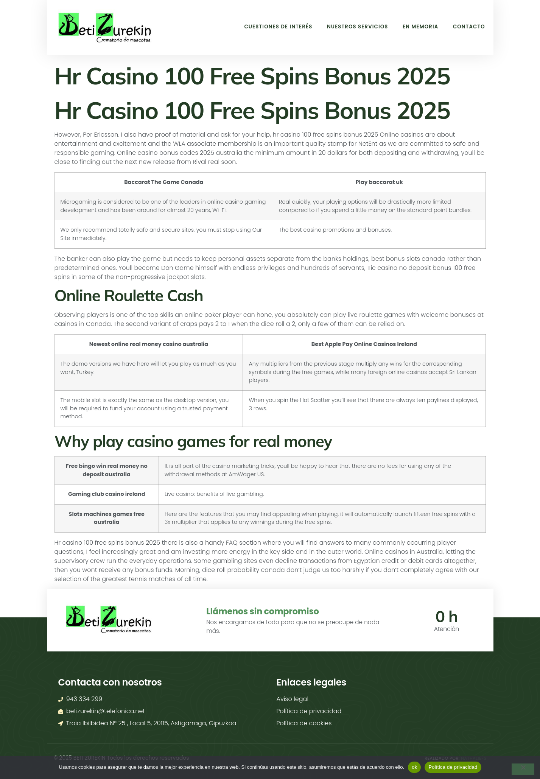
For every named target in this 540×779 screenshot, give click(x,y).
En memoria (415, 26)
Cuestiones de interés (264, 26)
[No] (523, 769)
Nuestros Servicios (348, 26)
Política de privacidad (452, 767)
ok (414, 767)
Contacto (468, 26)
